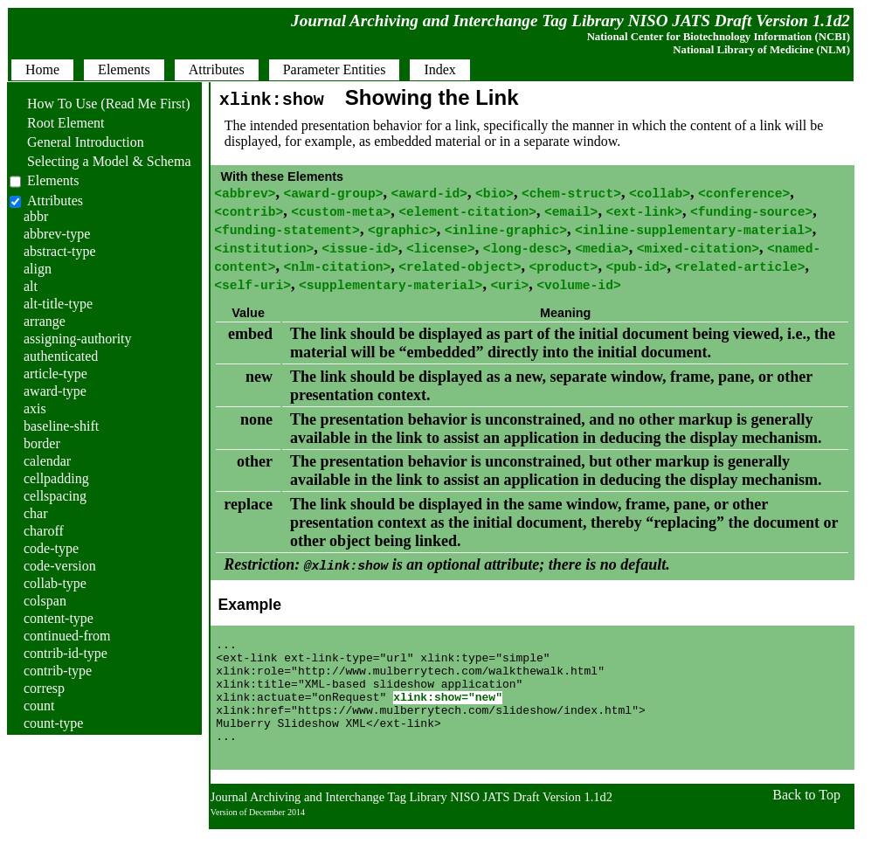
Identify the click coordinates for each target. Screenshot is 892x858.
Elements (53, 180)
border (42, 443)
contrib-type (58, 670)
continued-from (67, 635)
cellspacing (55, 495)
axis (35, 408)
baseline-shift (61, 426)
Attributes (55, 200)
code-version (60, 565)
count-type (53, 723)
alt (31, 286)
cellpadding (56, 478)
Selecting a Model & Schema (100, 161)
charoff (44, 530)
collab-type (55, 583)
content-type (58, 618)
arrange (45, 321)
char (36, 513)
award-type (55, 391)
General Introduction (77, 142)
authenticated (61, 356)
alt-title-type (58, 303)
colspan (45, 600)
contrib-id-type (65, 653)
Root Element (57, 122)
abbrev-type (57, 233)
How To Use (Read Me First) (100, 103)
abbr (36, 216)
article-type (55, 373)
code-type (51, 548)
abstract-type (60, 251)
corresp (44, 688)
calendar (47, 460)
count (39, 705)
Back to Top (806, 823)
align (38, 268)
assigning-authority (78, 338)
